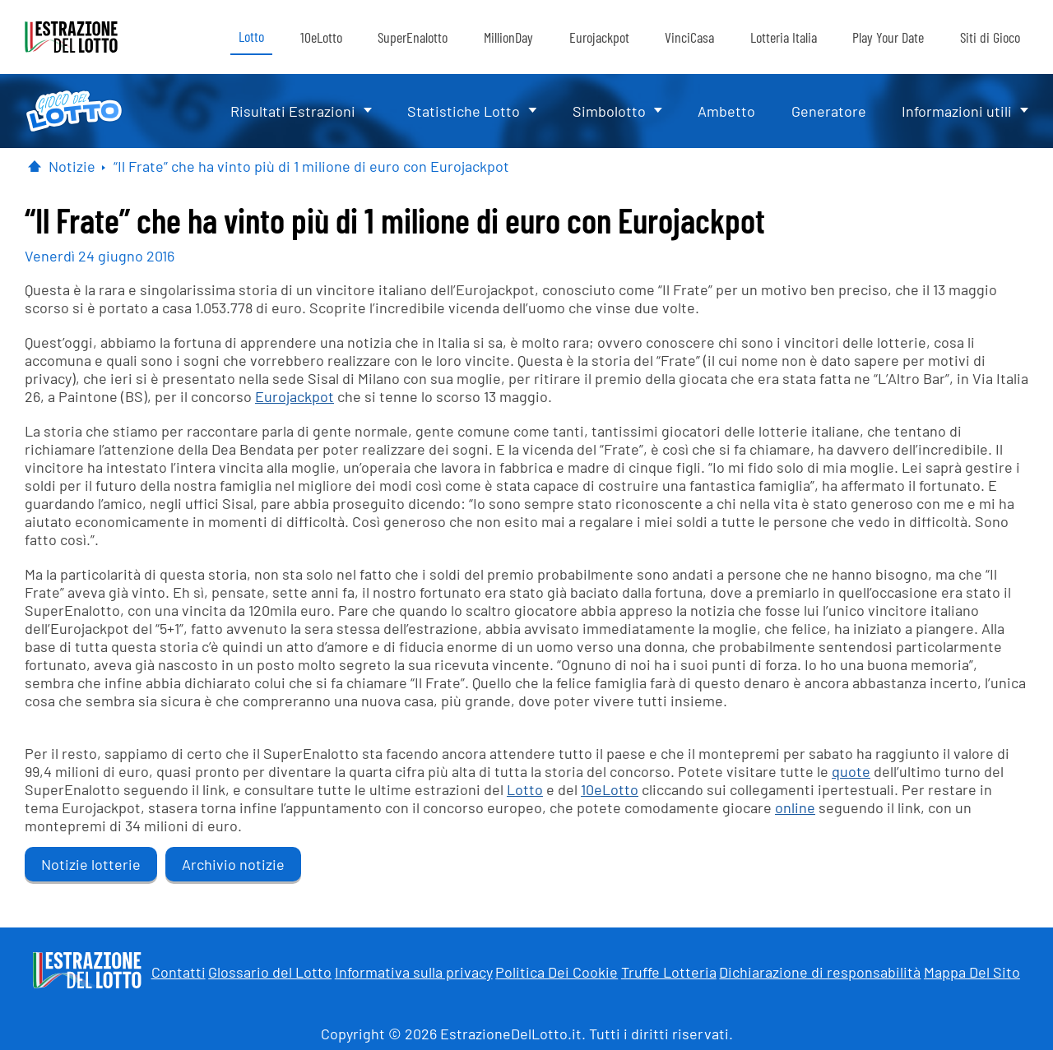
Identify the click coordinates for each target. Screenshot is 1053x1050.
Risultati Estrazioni (292, 111)
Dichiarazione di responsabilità (820, 972)
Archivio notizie (233, 864)
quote (851, 771)
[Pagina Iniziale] (34, 166)
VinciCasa (689, 37)
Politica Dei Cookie (556, 972)
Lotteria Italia (783, 37)
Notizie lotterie (91, 864)
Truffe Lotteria (669, 972)
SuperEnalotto (413, 37)
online (795, 807)
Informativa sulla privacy (414, 972)
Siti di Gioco (990, 37)
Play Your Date (888, 37)
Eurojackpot (599, 37)
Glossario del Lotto (270, 972)
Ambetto (726, 111)
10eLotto (321, 37)
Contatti (178, 972)
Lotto (251, 36)
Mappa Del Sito (972, 972)
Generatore (828, 111)
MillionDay (508, 37)
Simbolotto (609, 111)
